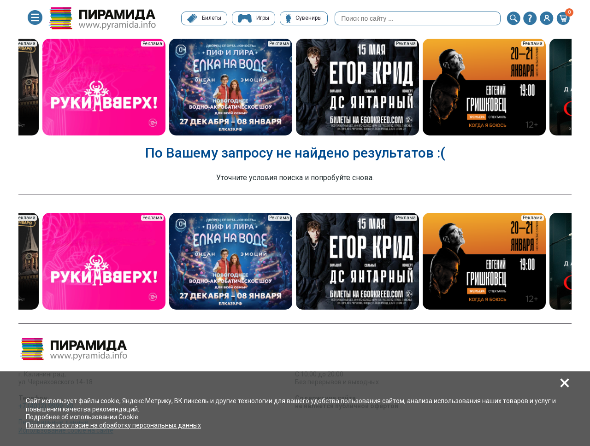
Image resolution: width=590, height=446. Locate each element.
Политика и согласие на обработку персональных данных (113, 425)
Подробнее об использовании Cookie (82, 417)
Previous (11, 88)
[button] (513, 18)
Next (578, 88)
